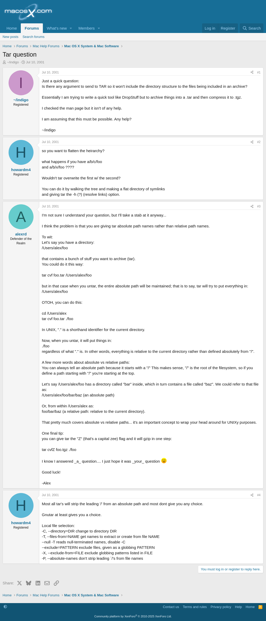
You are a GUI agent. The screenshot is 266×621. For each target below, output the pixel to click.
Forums (32, 28)
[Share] (252, 73)
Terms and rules (195, 607)
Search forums (34, 37)
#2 (259, 142)
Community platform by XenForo (133, 616)
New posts (10, 37)
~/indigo (13, 62)
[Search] (251, 28)
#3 (259, 206)
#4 (259, 495)
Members (86, 28)
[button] (71, 28)
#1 (259, 72)
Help (238, 607)
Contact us (171, 607)
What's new (57, 28)
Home (11, 28)
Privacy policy (221, 607)
